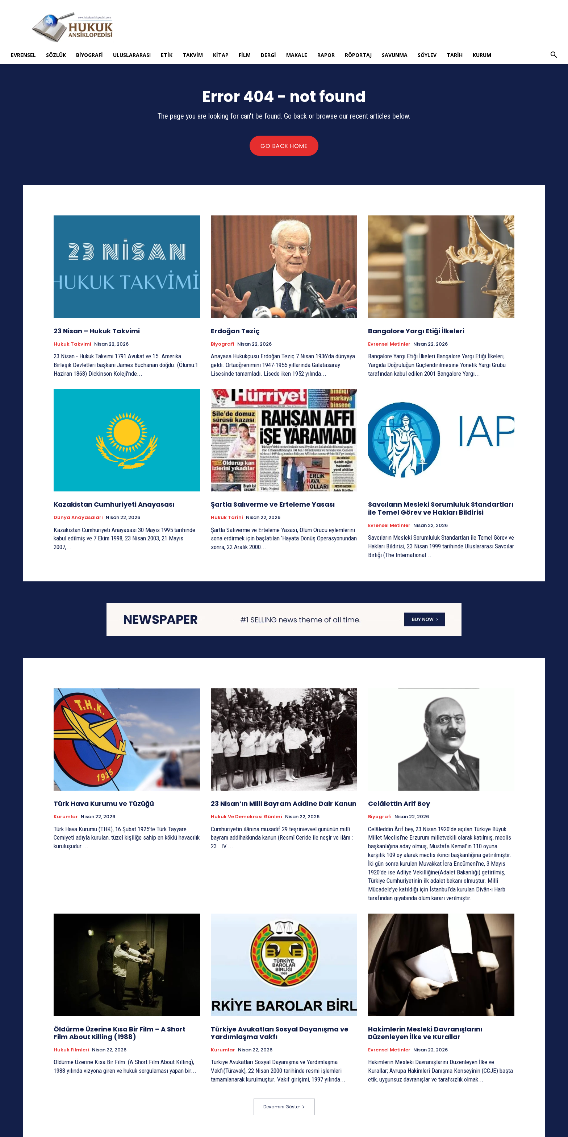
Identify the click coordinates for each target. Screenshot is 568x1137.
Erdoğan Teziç (235, 330)
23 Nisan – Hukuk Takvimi (97, 330)
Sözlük (56, 55)
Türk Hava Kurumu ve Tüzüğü (104, 803)
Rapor (326, 55)
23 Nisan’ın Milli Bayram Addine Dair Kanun (283, 803)
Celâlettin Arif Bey (399, 803)
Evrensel (23, 55)
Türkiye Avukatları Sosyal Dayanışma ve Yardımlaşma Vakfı (279, 1033)
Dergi (268, 55)
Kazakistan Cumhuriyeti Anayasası (115, 504)
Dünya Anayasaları (78, 517)
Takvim (193, 55)
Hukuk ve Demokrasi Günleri (246, 817)
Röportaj (358, 55)
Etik (166, 55)
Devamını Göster (284, 1107)
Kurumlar (66, 817)
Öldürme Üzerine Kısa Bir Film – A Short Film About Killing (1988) (119, 1033)
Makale (296, 55)
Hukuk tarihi (227, 517)
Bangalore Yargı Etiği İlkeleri (416, 330)
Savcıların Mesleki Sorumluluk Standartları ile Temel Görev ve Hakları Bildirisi (440, 508)
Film (245, 55)
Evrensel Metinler (389, 344)
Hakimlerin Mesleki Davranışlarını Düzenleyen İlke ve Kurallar (425, 1033)
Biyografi (89, 55)
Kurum (482, 55)
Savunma (395, 55)
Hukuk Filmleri (71, 1050)
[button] (553, 55)
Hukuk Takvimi (72, 344)
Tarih (455, 55)
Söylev (427, 55)
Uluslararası (132, 55)
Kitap (221, 55)
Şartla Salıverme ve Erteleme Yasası (273, 504)
